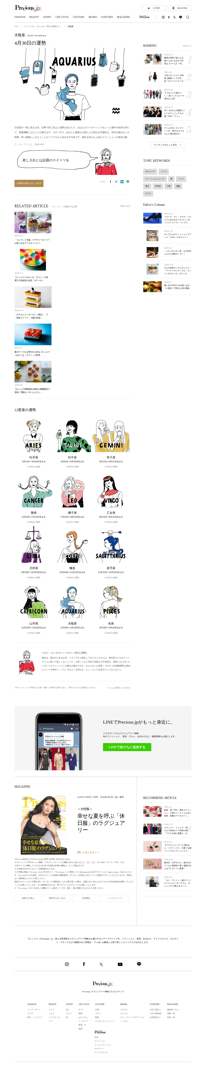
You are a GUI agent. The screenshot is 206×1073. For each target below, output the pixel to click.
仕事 (97, 1009)
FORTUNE (155, 1004)
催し (67, 1009)
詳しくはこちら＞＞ (88, 852)
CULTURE (100, 1004)
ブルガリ (124, 1009)
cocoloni (126, 687)
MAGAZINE (173, 1004)
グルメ (68, 1013)
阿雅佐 (117, 687)
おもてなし (83, 1017)
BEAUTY (52, 1004)
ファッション (100, 1041)
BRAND (124, 1004)
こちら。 (70, 859)
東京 (147, 189)
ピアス (148, 196)
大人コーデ (150, 174)
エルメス (124, 1013)
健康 (80, 1029)
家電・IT (82, 1025)
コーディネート (33, 1009)
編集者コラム (173, 1009)
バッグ (164, 174)
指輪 (178, 189)
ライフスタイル (101, 1052)
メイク (51, 1009)
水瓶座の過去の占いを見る (29, 183)
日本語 (158, 189)
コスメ (51, 1013)
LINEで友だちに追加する (127, 747)
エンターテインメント (105, 1021)
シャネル (124, 1021)
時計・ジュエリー (34, 1017)
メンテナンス (54, 1017)
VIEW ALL (124, 206)
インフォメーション (103, 1045)
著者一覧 (171, 1017)
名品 (96, 1037)
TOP (16, 26)
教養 (97, 1017)
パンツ (181, 182)
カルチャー (99, 1048)
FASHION (31, 1004)
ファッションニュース (155, 182)
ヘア (50, 1021)
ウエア (30, 1013)
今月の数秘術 (156, 1013)
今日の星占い (156, 1009)
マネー (98, 1013)
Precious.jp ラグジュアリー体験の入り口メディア (103, 991)
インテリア (83, 1021)
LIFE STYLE (84, 1004)
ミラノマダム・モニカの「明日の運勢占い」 (43, 26)
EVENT (69, 1004)
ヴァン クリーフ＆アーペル (132, 1017)
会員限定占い (156, 1017)
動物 (80, 1013)
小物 (168, 189)
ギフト (81, 1009)
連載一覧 (171, 1013)
